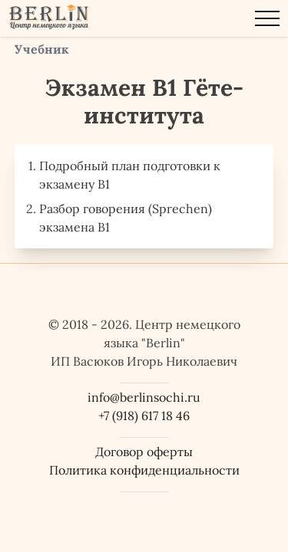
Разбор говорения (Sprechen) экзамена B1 (125, 218)
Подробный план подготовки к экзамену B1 (129, 175)
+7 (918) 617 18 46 (144, 415)
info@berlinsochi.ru (144, 397)
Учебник (42, 49)
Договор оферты (144, 451)
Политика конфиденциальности (144, 470)
